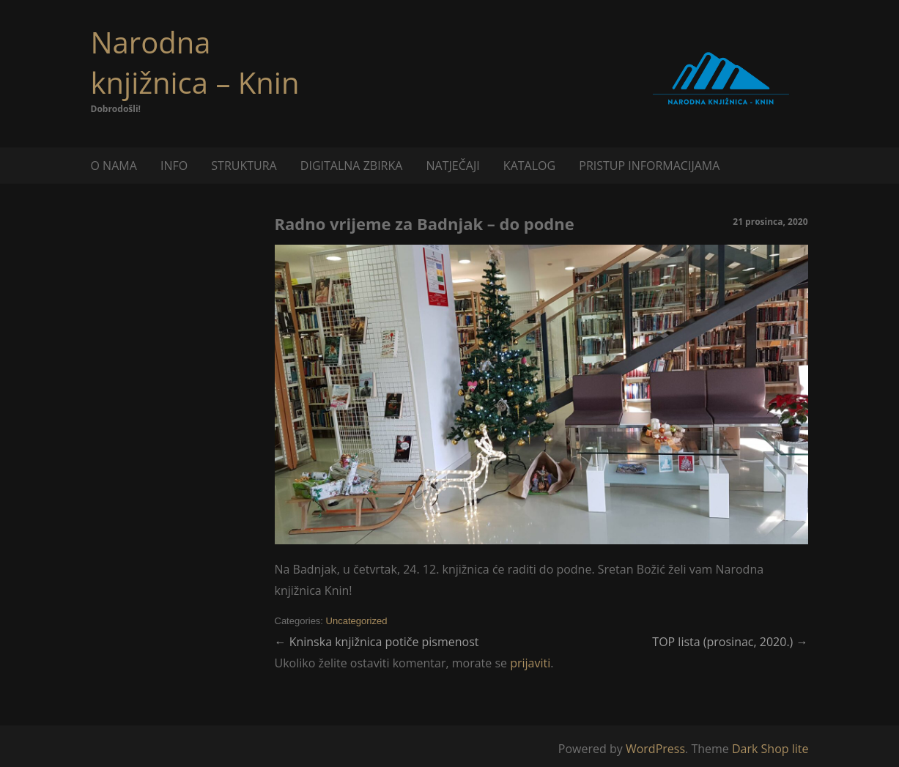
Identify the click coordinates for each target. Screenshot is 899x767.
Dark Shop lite (770, 749)
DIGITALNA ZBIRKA (351, 166)
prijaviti (530, 663)
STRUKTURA (243, 166)
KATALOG (529, 166)
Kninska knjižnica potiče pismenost (377, 642)
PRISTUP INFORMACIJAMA (649, 166)
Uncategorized (357, 620)
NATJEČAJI (453, 166)
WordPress (655, 749)
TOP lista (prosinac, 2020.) (729, 642)
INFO (174, 166)
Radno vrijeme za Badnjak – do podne (424, 223)
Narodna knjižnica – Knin (195, 62)
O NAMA (114, 166)
